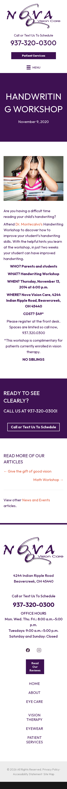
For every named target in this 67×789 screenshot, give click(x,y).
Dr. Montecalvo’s (29, 224)
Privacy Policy (50, 769)
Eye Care (34, 701)
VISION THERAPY (34, 717)
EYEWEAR (34, 728)
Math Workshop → (48, 479)
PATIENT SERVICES (34, 739)
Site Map (48, 774)
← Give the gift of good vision (27, 471)
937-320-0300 (42, 411)
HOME (34, 683)
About (34, 692)
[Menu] (33, 67)
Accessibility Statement (27, 774)
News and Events (36, 500)
